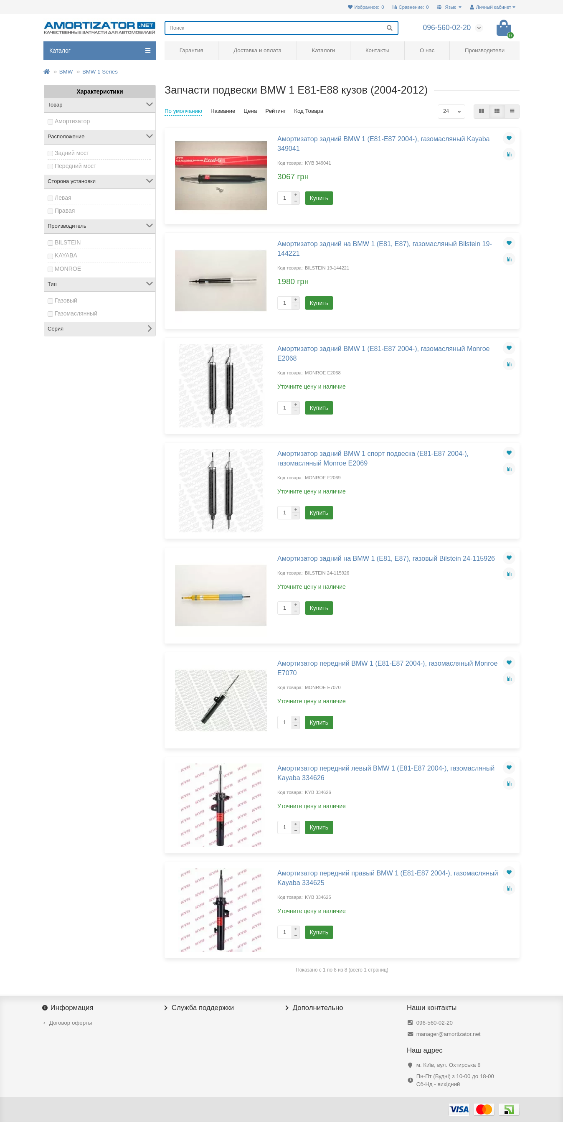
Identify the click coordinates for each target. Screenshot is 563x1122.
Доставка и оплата (257, 50)
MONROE (68, 268)
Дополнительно (314, 1008)
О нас (427, 50)
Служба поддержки (199, 1008)
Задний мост (72, 153)
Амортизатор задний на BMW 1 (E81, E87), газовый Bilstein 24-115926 (386, 558)
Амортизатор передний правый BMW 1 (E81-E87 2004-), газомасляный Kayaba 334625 (387, 877)
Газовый (66, 300)
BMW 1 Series (100, 72)
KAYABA (66, 255)
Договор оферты (70, 1023)
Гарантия (191, 50)
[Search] (281, 28)
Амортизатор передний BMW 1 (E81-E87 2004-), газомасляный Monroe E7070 (387, 668)
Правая (65, 210)
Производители (485, 50)
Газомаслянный (76, 313)
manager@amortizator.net (448, 1034)
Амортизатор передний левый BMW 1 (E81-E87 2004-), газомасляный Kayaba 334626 (386, 772)
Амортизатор (72, 121)
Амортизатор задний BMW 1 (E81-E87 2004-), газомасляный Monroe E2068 (383, 353)
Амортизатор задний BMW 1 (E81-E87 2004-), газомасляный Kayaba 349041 (383, 143)
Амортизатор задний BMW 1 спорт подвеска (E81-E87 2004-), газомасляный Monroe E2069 (373, 458)
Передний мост (75, 166)
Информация (68, 1008)
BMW (66, 72)
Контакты (377, 50)
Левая (63, 197)
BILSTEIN (68, 242)
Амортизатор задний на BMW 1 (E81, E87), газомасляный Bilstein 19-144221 (384, 248)
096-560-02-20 (434, 1023)
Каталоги (323, 50)
